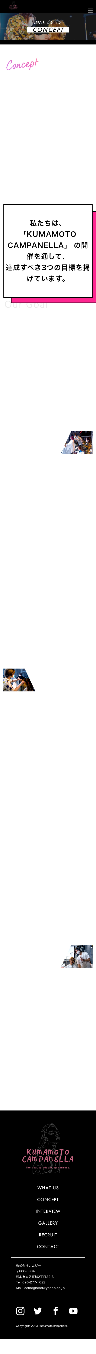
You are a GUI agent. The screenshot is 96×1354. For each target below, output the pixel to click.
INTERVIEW (48, 1211)
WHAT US (48, 1188)
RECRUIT (48, 1235)
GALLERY (48, 1223)
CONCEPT (48, 1199)
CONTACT (48, 1246)
